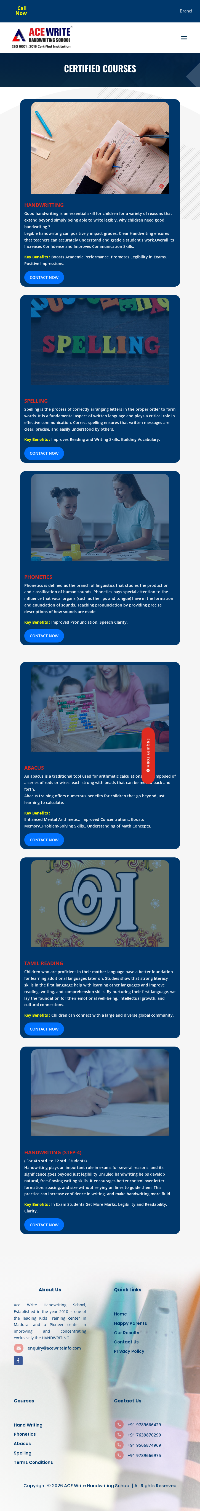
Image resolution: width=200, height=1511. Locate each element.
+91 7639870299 (144, 1435)
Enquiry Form (148, 753)
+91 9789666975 (144, 1455)
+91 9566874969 (144, 1445)
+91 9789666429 (144, 1424)
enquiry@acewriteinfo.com (54, 1348)
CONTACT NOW (44, 277)
